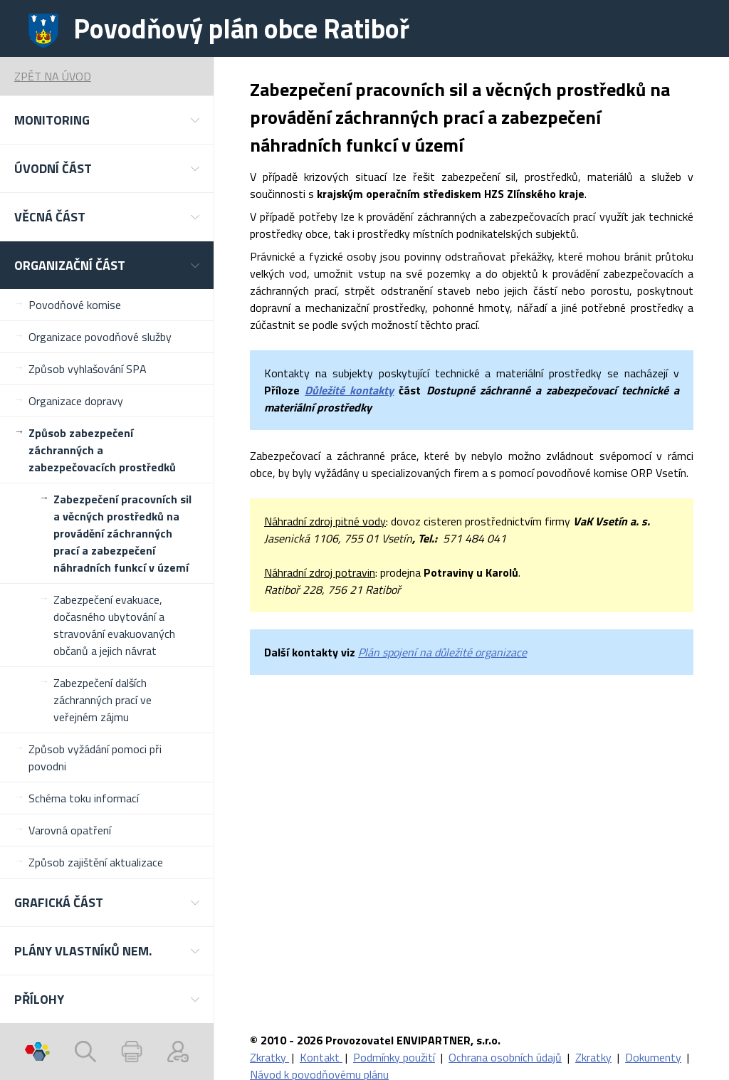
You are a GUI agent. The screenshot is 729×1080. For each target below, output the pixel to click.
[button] (107, 120)
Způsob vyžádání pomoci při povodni (95, 757)
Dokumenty (653, 1057)
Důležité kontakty (349, 390)
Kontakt (321, 1057)
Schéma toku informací (83, 798)
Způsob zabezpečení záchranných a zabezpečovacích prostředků (102, 450)
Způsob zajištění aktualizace (95, 862)
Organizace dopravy (75, 400)
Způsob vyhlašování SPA (87, 368)
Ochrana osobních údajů (505, 1057)
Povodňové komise (74, 304)
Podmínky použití (394, 1057)
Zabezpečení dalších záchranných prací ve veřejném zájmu (102, 699)
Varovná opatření (69, 830)
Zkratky (269, 1057)
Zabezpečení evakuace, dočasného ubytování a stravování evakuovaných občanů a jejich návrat (114, 625)
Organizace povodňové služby (100, 336)
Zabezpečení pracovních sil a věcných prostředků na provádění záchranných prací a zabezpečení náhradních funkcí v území (122, 533)
